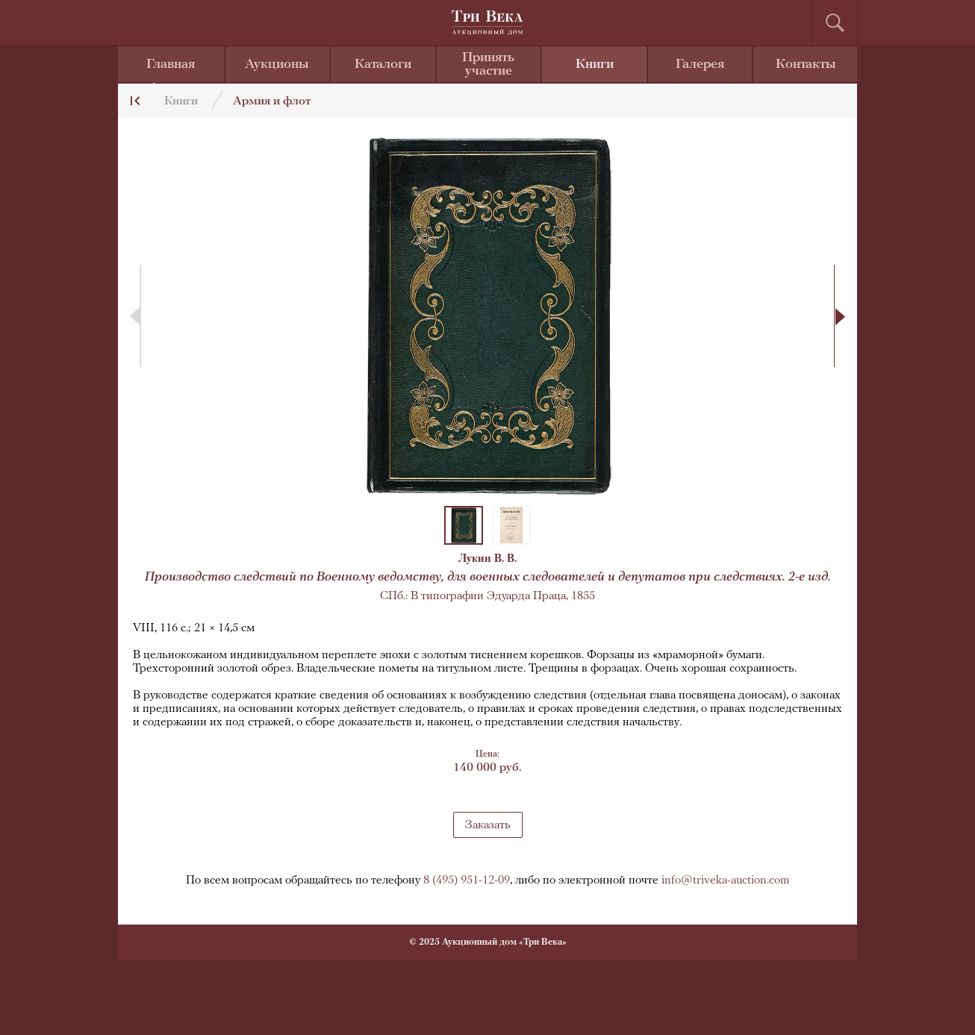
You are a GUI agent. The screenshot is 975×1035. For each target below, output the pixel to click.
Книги (595, 64)
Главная (170, 64)
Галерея (700, 64)
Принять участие (488, 64)
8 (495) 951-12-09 (466, 881)
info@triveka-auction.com (725, 881)
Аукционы (277, 64)
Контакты (806, 64)
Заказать (488, 825)
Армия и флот (272, 101)
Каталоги (383, 64)
